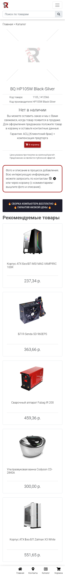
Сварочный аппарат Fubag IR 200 (32, 402)
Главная (8, 24)
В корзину (32, 144)
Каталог (21, 24)
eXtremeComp (37, 1)
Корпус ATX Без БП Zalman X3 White (32, 539)
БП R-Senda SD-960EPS (32, 334)
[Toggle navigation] (57, 5)
